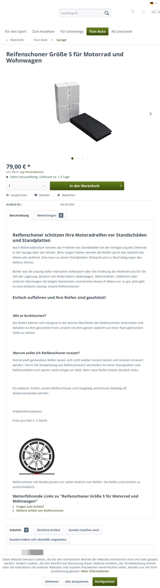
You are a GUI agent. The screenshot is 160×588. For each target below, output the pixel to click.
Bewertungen (50, 215)
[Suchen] (106, 13)
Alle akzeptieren (76, 581)
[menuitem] (85, 13)
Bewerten (66, 195)
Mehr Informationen (95, 571)
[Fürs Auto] (97, 31)
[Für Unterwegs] (72, 31)
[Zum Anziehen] (43, 31)
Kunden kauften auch (84, 530)
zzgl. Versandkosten (32, 172)
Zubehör (19, 530)
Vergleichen (16, 195)
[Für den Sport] (15, 31)
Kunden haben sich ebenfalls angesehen (38, 539)
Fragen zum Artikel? (28, 507)
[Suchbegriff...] (85, 13)
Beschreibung (19, 215)
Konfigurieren (105, 581)
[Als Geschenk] (121, 31)
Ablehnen (52, 581)
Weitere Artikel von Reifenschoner (38, 510)
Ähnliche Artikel (48, 530)
